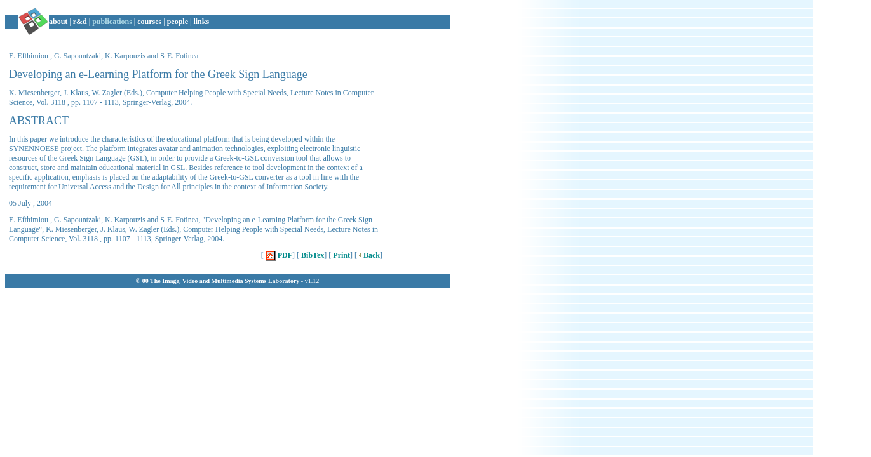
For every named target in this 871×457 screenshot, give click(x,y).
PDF (278, 255)
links (201, 21)
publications (112, 21)
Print (340, 255)
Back (368, 255)
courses (149, 21)
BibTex (311, 255)
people (177, 21)
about (58, 21)
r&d (80, 21)
